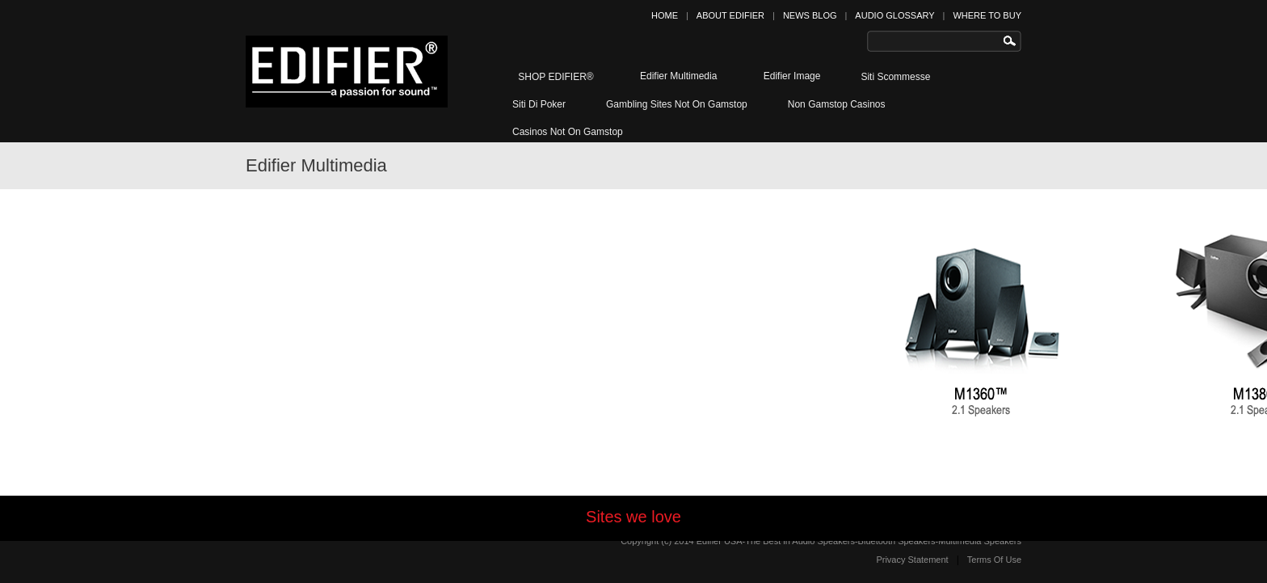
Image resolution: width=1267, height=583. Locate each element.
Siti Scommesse (895, 76)
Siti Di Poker (539, 104)
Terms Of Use (994, 559)
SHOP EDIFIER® (553, 76)
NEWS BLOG (810, 15)
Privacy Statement (912, 559)
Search (1013, 41)
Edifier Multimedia (676, 75)
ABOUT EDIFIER (730, 15)
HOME (664, 15)
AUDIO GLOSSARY (894, 15)
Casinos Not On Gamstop (567, 131)
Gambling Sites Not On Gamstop (676, 104)
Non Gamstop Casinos (837, 104)
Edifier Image (788, 75)
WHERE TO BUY (987, 15)
